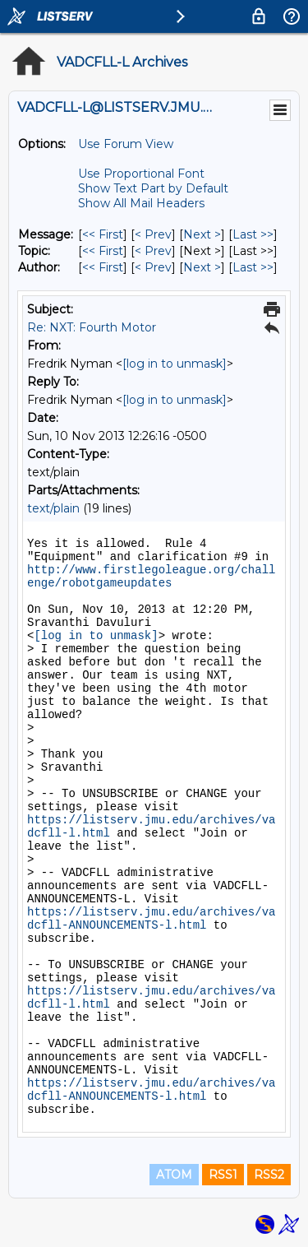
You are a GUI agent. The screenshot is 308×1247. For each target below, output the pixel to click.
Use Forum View (125, 144)
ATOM (174, 1174)
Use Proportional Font (141, 173)
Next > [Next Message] (202, 234)
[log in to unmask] (174, 363)
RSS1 (223, 1174)
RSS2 (269, 1174)
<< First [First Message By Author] (102, 267)
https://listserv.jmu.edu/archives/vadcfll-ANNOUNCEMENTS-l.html (151, 919)
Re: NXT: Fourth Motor (91, 327)
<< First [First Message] (102, 234)
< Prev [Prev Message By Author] (153, 267)
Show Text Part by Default (153, 188)
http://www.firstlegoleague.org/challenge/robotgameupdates (151, 576)
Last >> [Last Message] (253, 234)
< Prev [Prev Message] (153, 234)
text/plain (53, 508)
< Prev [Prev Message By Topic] (153, 250)
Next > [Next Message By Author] (202, 267)
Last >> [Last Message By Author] (253, 267)
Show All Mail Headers (141, 203)
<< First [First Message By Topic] (102, 250)
